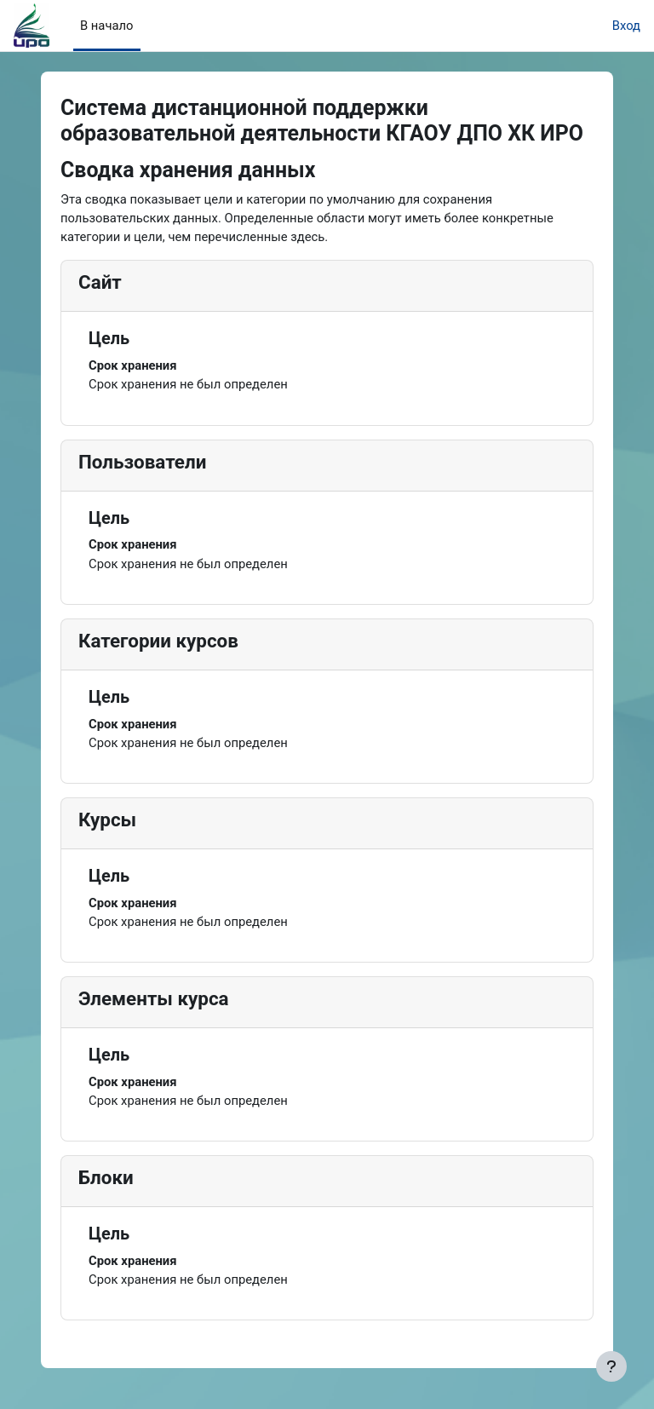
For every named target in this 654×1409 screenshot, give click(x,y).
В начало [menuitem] (107, 25)
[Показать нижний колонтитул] (611, 1366)
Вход (626, 25)
